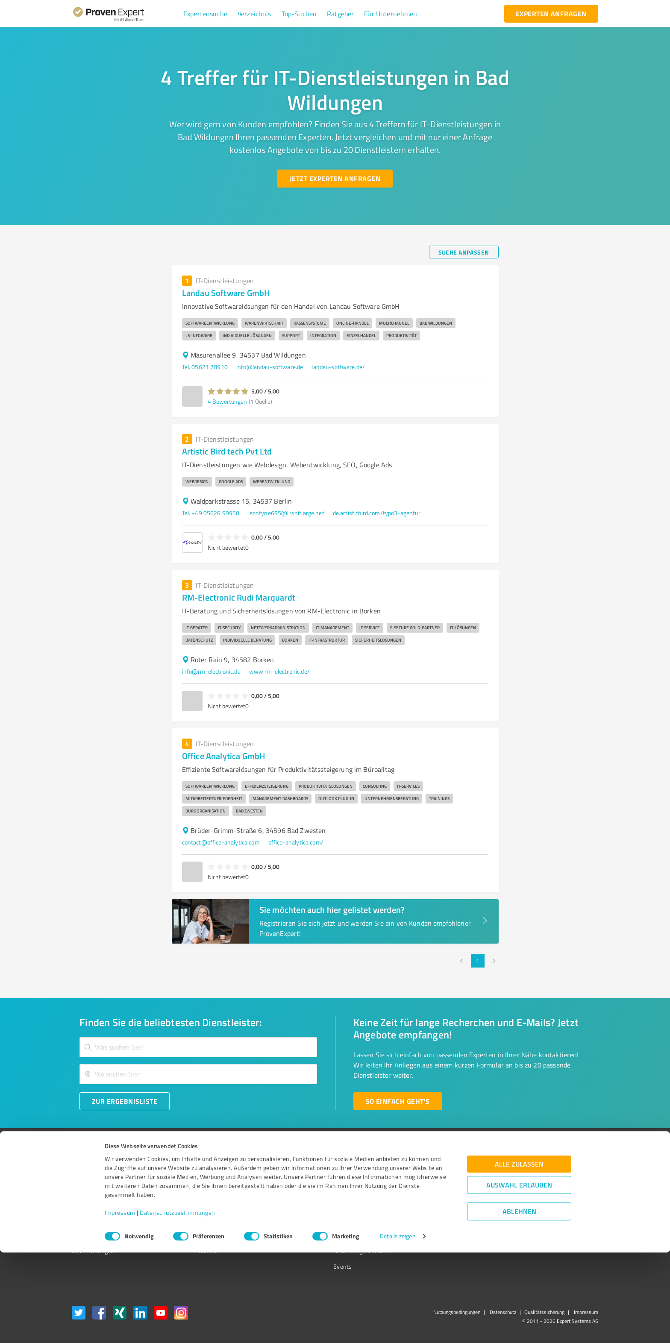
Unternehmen (200, 1191)
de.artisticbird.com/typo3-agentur (376, 513)
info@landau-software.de (269, 367)
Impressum (120, 1303)
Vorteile (81, 1206)
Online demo (436, 1206)
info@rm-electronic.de (211, 671)
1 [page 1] (478, 961)
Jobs (188, 1221)
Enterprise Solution (96, 1221)
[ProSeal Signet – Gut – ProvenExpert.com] (566, 1191)
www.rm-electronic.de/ (279, 671)
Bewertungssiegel (95, 1175)
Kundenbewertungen (328, 1221)
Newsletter (435, 1191)
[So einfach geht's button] (397, 1101)
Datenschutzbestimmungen (177, 1303)
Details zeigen (397, 1327)
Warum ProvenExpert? (211, 1175)
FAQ (306, 1191)
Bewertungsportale (326, 1206)
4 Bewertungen (227, 401)
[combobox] (198, 1047)
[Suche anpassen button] (464, 252)
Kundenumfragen (94, 1191)
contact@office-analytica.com (221, 842)
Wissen (310, 1175)
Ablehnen (519, 1302)
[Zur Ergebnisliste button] (124, 1101)
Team (189, 1206)
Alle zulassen (519, 1255)
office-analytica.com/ (295, 842)
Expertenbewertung (446, 1221)
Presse (429, 1175)
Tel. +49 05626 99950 (211, 513)
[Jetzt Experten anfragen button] (335, 179)
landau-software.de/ (338, 367)
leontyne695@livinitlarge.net (286, 513)
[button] (205, 14)
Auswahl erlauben (519, 1276)
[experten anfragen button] (551, 14)
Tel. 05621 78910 (205, 367)
